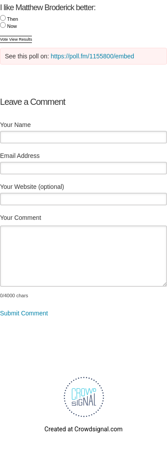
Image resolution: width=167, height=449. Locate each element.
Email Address (19, 155)
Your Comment (20, 217)
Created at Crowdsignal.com (83, 429)
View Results (20, 39)
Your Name (15, 124)
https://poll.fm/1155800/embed (92, 56)
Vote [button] (4, 39)
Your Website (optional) (32, 186)
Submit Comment (24, 313)
